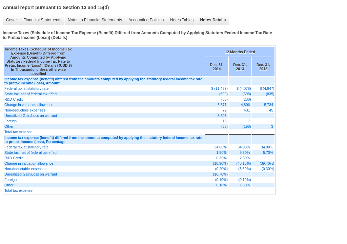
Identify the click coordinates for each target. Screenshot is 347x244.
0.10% (221, 185)
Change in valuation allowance (29, 105)
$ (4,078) (244, 88)
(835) (270, 94)
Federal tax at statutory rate (26, 88)
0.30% (221, 158)
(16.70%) (220, 174)
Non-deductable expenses (25, 169)
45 (271, 110)
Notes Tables (181, 20)
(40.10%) (243, 163)
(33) (224, 126)
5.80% (245, 152)
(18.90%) (220, 163)
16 (225, 121)
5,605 (222, 116)
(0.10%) (221, 180)
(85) (224, 99)
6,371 (222, 105)
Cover (11, 20)
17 (248, 121)
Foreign (10, 121)
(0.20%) (221, 169)
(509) (223, 94)
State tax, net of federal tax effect (30, 94)
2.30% (245, 158)
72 (225, 110)
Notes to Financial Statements (95, 20)
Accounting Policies (146, 20)
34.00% (221, 147)
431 (247, 110)
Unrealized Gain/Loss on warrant (30, 116)
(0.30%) (268, 169)
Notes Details (213, 20)
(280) (247, 99)
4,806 (245, 105)
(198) (247, 126)
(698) (247, 94)
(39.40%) (267, 163)
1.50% (221, 152)
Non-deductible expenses (24, 110)
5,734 (268, 105)
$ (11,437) (219, 88)
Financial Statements (42, 20)
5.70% (268, 152)
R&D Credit (13, 99)
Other (9, 126)
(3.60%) (244, 169)
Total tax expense (18, 132)
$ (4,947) (267, 88)
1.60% (245, 185)
